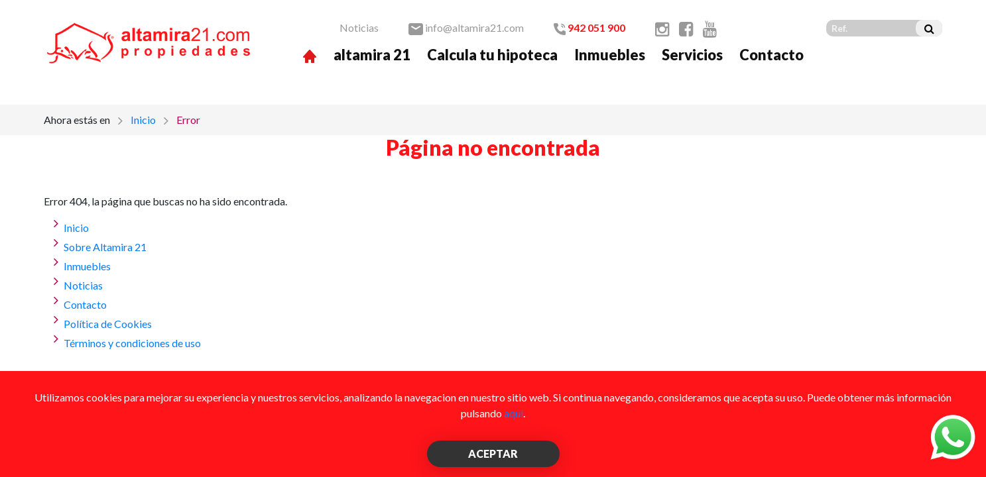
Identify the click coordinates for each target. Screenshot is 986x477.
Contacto (771, 55)
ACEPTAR (493, 453)
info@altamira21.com (466, 27)
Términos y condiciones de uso (132, 343)
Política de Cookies (108, 323)
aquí (513, 413)
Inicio (143, 119)
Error (188, 119)
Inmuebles (609, 55)
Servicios (692, 55)
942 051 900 (589, 27)
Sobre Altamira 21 (105, 246)
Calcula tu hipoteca (492, 55)
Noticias (359, 27)
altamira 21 (372, 55)
